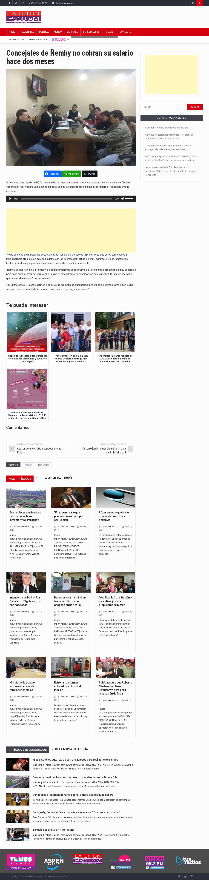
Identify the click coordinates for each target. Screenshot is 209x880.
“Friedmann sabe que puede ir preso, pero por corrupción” (68, 516)
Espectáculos (91, 32)
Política (44, 32)
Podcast (110, 32)
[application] (71, 199)
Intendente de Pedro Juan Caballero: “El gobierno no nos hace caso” (25, 601)
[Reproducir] (10, 198)
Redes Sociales (38, 39)
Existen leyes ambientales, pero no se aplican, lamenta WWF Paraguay (26, 516)
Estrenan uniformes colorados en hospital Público (67, 686)
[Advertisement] (71, 230)
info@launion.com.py (63, 3)
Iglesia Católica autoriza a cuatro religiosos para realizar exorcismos (75, 759)
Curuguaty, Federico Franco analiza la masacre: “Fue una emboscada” (76, 812)
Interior (28, 465)
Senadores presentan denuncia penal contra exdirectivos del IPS (73, 794)
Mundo (58, 32)
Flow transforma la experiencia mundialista (166, 127)
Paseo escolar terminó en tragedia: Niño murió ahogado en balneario (70, 601)
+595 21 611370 (38, 3)
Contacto (126, 32)
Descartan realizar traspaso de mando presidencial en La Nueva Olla (75, 777)
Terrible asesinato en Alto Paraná (53, 829)
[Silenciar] (122, 198)
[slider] (66, 198)
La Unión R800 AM (20, 526)
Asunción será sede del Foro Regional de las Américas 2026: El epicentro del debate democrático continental (171, 171)
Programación (16, 39)
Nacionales (27, 32)
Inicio (12, 32)
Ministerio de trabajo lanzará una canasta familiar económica (22, 686)
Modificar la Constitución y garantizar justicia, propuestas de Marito (115, 601)
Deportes (72, 32)
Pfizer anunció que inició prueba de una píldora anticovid (114, 516)
